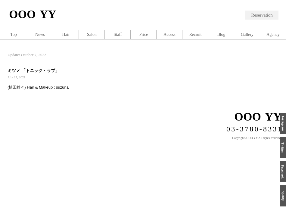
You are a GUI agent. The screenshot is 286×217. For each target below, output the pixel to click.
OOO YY (32, 14)
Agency (273, 34)
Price (143, 34)
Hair (66, 34)
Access (169, 34)
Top (13, 34)
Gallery (247, 34)
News (40, 34)
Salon (92, 34)
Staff (118, 34)
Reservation (262, 15)
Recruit (195, 34)
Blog (221, 34)
